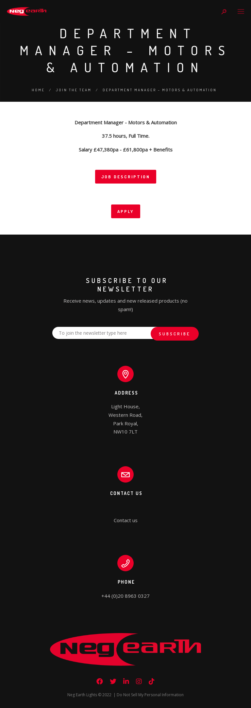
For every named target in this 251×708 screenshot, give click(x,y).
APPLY (125, 211)
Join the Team (74, 90)
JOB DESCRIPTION (125, 176)
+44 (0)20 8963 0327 (125, 596)
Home (38, 90)
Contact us (126, 520)
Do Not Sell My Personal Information (150, 695)
